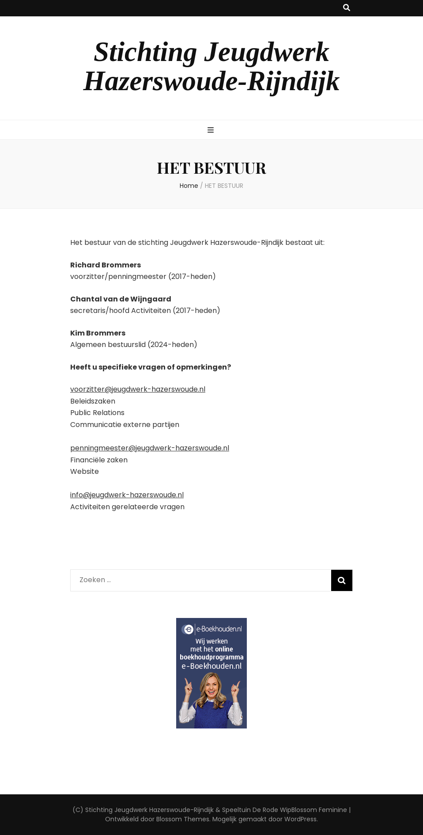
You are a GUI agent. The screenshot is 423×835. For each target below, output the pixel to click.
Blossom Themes (182, 819)
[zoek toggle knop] (346, 8)
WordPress (300, 819)
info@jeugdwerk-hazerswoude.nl (127, 495)
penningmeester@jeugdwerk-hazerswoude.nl (149, 448)
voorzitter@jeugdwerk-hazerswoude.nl (137, 389)
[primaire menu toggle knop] (212, 131)
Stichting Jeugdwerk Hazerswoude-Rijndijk (211, 66)
